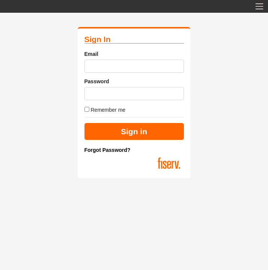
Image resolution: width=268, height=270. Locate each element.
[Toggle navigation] (259, 6)
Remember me (105, 110)
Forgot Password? (107, 150)
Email (91, 54)
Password (96, 81)
